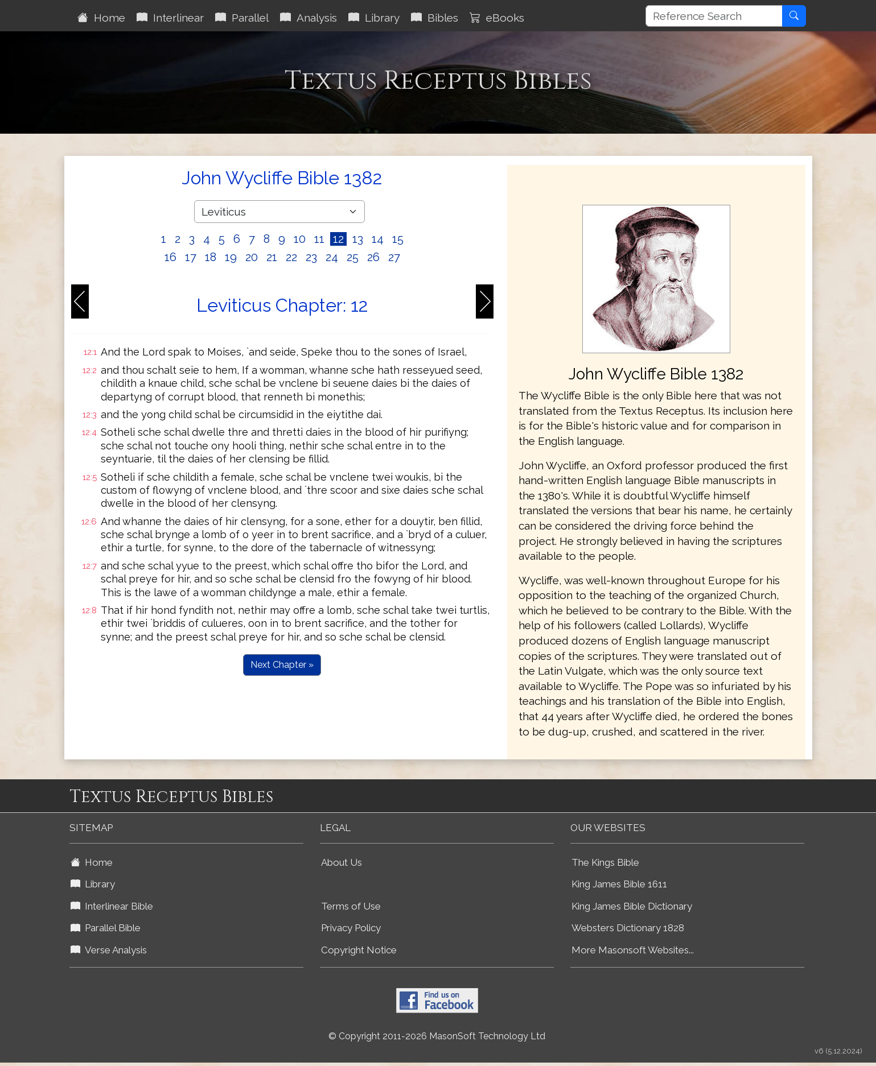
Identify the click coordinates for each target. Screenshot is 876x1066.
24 (332, 257)
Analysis (308, 17)
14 (377, 239)
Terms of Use (351, 906)
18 (210, 257)
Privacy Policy (351, 927)
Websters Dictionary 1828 (627, 927)
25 (352, 257)
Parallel (242, 17)
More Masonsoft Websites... (632, 950)
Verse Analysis (109, 950)
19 (231, 257)
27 (394, 257)
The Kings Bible (605, 862)
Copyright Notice (359, 950)
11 (319, 239)
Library (374, 17)
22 (291, 257)
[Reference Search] (714, 16)
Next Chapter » (282, 664)
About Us (341, 862)
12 (338, 239)
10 (300, 239)
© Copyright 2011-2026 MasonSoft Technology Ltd (436, 1036)
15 (397, 239)
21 (272, 257)
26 (373, 257)
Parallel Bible (106, 927)
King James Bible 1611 (619, 884)
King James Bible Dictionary (631, 906)
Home (101, 17)
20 (251, 257)
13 (357, 239)
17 (190, 257)
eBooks (497, 17)
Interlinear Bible (112, 906)
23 (311, 257)
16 (170, 257)
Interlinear (170, 17)
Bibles (434, 17)
